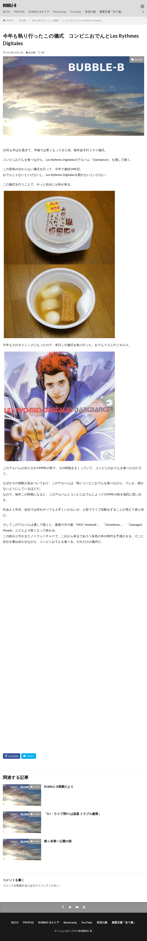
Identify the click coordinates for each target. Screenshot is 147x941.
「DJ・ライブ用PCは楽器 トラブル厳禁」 (72, 813)
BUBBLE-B (9, 6)
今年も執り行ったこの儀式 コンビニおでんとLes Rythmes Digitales (67, 20)
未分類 (22, 20)
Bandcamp (60, 11)
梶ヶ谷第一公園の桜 (58, 841)
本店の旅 (90, 11)
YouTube (76, 11)
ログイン (37, 885)
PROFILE (19, 11)
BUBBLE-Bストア (39, 11)
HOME (9, 20)
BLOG (6, 11)
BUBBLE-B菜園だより (59, 786)
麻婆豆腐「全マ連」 (112, 11)
